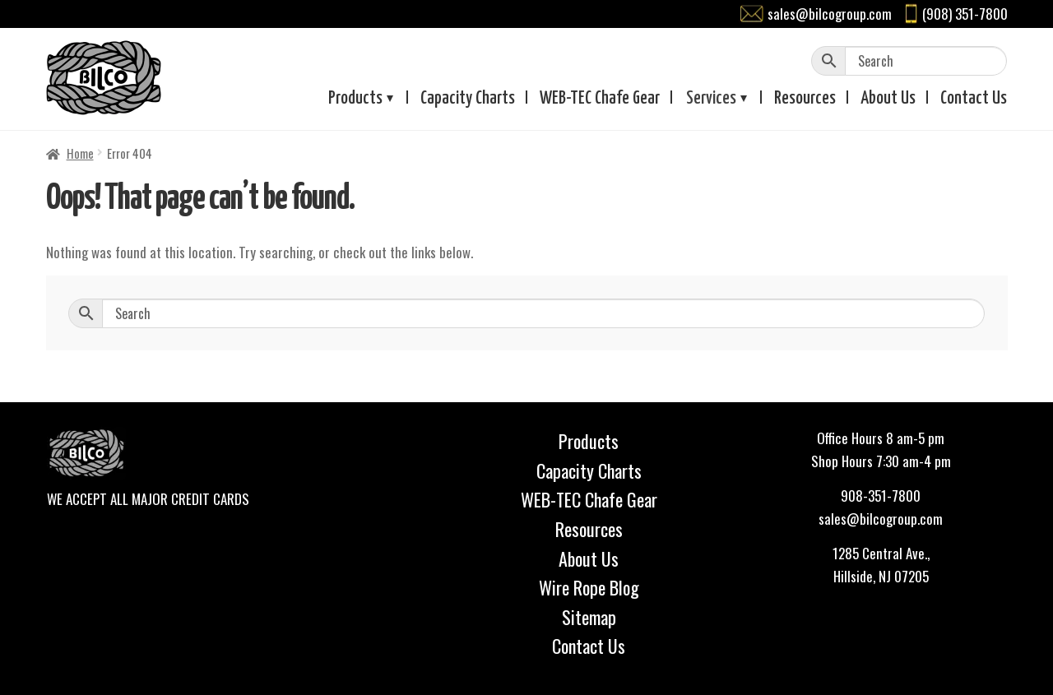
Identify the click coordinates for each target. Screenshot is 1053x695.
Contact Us (588, 645)
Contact (973, 99)
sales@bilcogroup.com (830, 13)
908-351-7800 (881, 495)
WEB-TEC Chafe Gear (589, 499)
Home (80, 153)
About (888, 99)
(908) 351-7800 (965, 13)
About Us (589, 558)
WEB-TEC (600, 99)
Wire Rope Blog (589, 587)
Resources (805, 99)
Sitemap (589, 617)
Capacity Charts (467, 99)
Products (355, 99)
